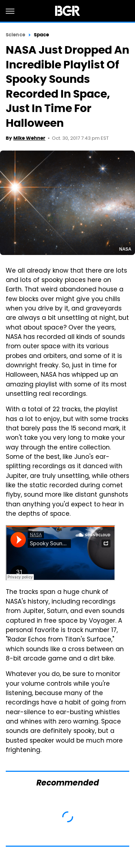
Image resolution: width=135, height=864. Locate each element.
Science (15, 35)
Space (41, 35)
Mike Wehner (29, 138)
